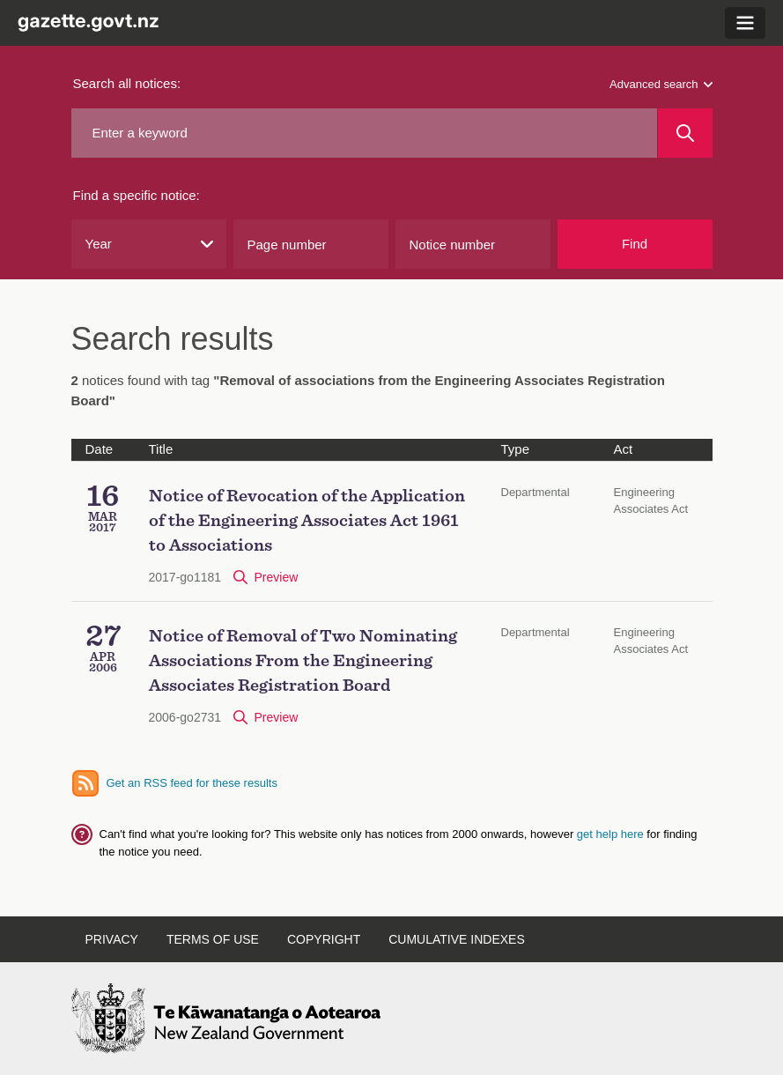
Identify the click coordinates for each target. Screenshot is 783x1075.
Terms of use (212, 939)
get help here (612, 834)
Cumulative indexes (456, 939)
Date (99, 448)
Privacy (111, 939)
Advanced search (660, 84)
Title (161, 448)
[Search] (685, 133)
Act (623, 448)
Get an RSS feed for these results (192, 783)
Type (515, 448)
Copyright (323, 939)
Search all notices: (127, 83)
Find (634, 243)
